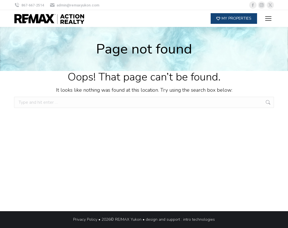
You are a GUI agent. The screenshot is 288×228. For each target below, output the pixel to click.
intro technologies (199, 219)
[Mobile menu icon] (268, 18)
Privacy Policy (85, 219)
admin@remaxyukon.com (75, 5)
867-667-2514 (29, 5)
